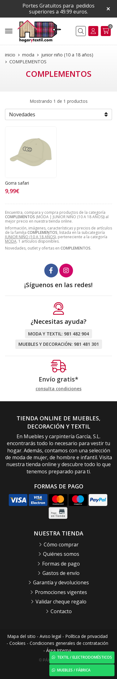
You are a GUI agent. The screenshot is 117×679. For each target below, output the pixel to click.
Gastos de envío (61, 573)
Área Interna (58, 650)
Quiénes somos (61, 553)
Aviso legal (50, 636)
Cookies (17, 643)
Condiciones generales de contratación (69, 643)
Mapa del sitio (21, 636)
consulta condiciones (58, 389)
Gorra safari (17, 183)
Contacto (61, 611)
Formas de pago (61, 563)
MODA (11, 241)
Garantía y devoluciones (61, 582)
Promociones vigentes (61, 592)
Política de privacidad (86, 636)
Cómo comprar (61, 544)
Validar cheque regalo (61, 601)
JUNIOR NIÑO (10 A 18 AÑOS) (30, 236)
